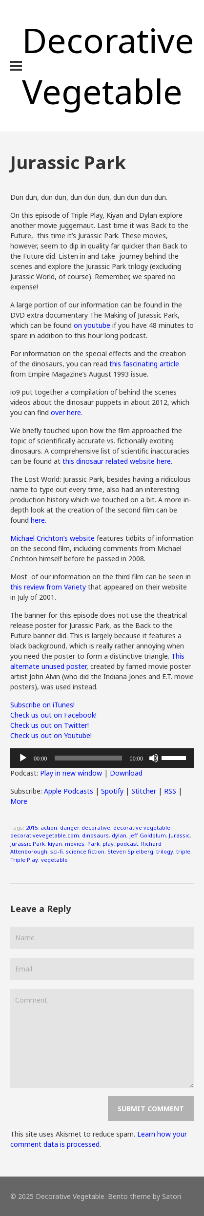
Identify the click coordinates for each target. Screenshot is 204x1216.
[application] (102, 758)
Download (126, 773)
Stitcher (143, 791)
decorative (96, 827)
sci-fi (56, 851)
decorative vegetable (141, 827)
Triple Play (24, 859)
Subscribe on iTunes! (42, 704)
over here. (66, 412)
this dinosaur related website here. (118, 461)
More (18, 801)
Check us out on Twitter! (49, 725)
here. (38, 520)
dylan (119, 835)
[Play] (23, 758)
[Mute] (154, 758)
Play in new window (71, 773)
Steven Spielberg (130, 851)
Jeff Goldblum (147, 835)
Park (93, 843)
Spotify (112, 791)
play (108, 843)
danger (69, 827)
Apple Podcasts (68, 791)
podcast (127, 843)
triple (183, 851)
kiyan (55, 843)
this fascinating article (144, 363)
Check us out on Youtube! (51, 735)
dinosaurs (95, 835)
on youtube (92, 325)
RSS (170, 791)
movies (74, 843)
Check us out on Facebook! (53, 715)
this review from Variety (48, 586)
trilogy (164, 851)
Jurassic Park (27, 843)
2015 (32, 827)
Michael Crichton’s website (52, 538)
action (49, 827)
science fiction (85, 851)
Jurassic (179, 835)
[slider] (88, 758)
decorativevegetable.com (44, 835)
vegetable (54, 859)
